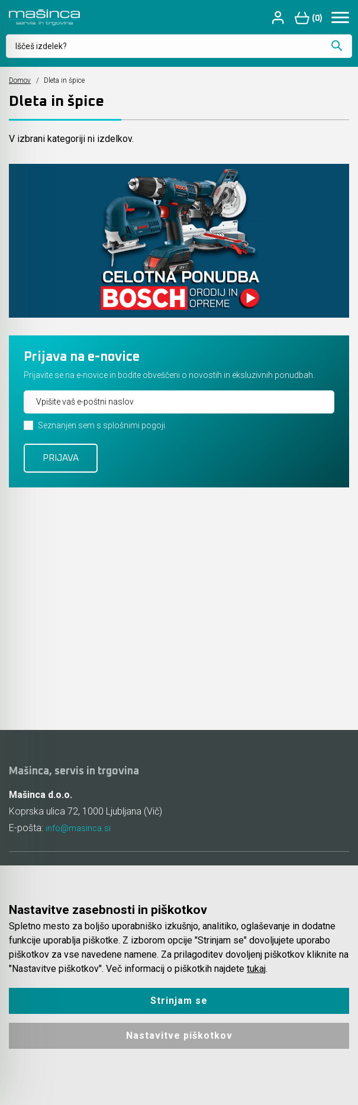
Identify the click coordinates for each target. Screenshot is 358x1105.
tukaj (256, 968)
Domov (20, 80)
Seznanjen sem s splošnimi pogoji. (102, 425)
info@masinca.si (80, 827)
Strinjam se (179, 1000)
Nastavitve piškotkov (179, 1035)
